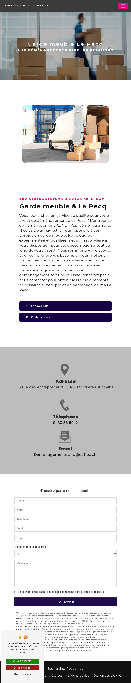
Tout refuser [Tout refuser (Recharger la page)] (22, 667)
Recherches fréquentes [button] (65, 669)
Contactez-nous (37, 317)
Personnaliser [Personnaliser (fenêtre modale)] (22, 674)
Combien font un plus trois (30, 542)
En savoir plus (36, 306)
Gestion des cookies (107, 675)
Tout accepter (22, 661)
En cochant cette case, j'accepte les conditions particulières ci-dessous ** (62, 587)
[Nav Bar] (123, 6)
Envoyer (69, 597)
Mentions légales (77, 675)
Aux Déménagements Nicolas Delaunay (26, 5)
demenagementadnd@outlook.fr (65, 449)
